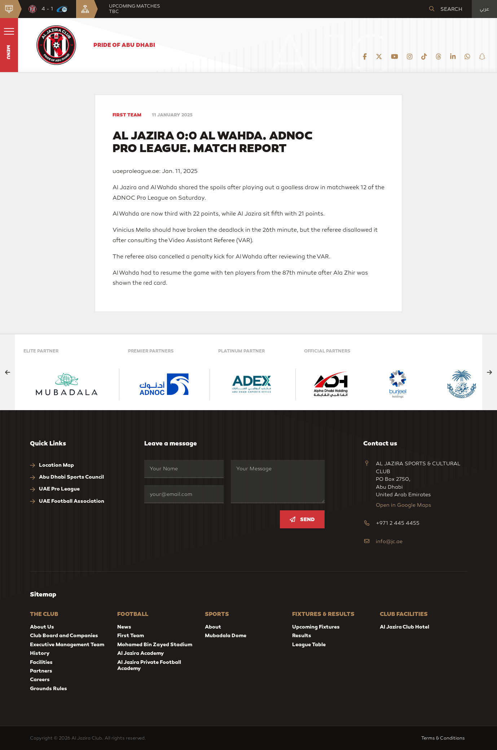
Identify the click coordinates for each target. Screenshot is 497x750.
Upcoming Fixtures (316, 626)
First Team (130, 635)
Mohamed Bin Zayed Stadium (154, 644)
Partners (41, 670)
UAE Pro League (55, 488)
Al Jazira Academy (140, 653)
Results (301, 635)
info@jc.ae (389, 541)
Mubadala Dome (225, 635)
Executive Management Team (67, 644)
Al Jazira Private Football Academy (149, 665)
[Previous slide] (7, 372)
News (124, 626)
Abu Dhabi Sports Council (67, 477)
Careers (40, 679)
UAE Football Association (67, 501)
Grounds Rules (48, 688)
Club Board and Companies (64, 635)
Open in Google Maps (403, 505)
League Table (309, 644)
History (40, 653)
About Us (42, 626)
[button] (9, 45)
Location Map (52, 465)
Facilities (41, 662)
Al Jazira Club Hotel (404, 626)
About (213, 626)
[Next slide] (489, 372)
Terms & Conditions (444, 738)
